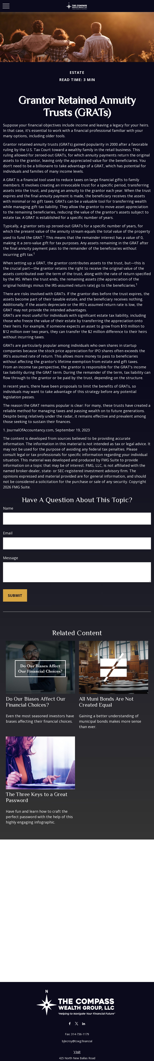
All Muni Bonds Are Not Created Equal (106, 702)
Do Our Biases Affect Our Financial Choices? (36, 702)
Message (10, 557)
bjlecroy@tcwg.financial (77, 1041)
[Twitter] (76, 1023)
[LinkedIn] (83, 1023)
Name (8, 508)
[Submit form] (15, 595)
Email (7, 533)
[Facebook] (69, 1023)
